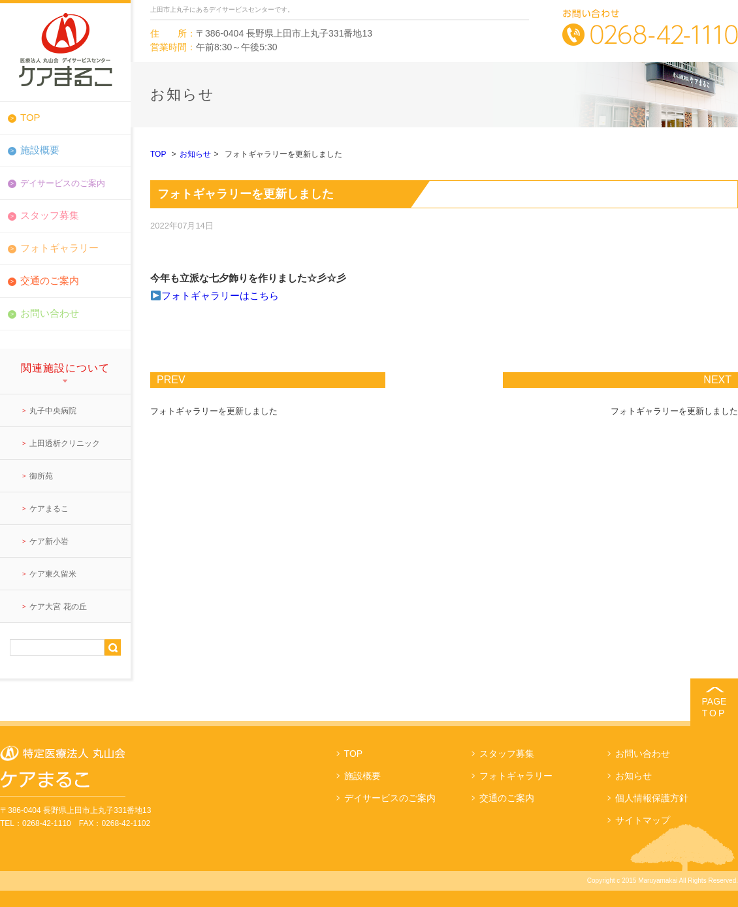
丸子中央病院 (52, 410)
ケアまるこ (49, 508)
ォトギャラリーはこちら (225, 295)
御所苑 (41, 476)
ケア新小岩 (49, 541)
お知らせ (195, 154)
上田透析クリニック (64, 443)
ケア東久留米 (52, 574)
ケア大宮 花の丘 (57, 606)
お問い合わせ (49, 313)
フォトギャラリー (59, 247)
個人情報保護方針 (651, 798)
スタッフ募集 (49, 215)
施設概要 (39, 149)
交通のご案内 (49, 280)
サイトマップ (642, 820)
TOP (30, 117)
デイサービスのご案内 (390, 798)
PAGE (714, 707)
